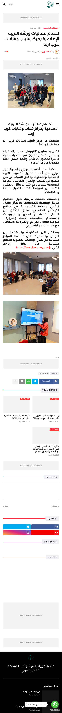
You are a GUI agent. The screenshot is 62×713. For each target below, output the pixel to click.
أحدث (54, 506)
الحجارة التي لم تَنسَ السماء (27, 707)
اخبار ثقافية (35, 28)
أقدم (7, 506)
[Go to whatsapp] (55, 704)
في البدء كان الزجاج (31, 691)
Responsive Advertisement (31, 18)
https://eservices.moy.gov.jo (33, 247)
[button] (58, 4)
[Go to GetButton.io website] (55, 710)
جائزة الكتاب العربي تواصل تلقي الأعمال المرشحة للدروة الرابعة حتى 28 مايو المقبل (46, 449)
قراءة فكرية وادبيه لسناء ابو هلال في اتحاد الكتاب (17, 417)
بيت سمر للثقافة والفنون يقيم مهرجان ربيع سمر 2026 (46, 417)
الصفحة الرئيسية (51, 28)
